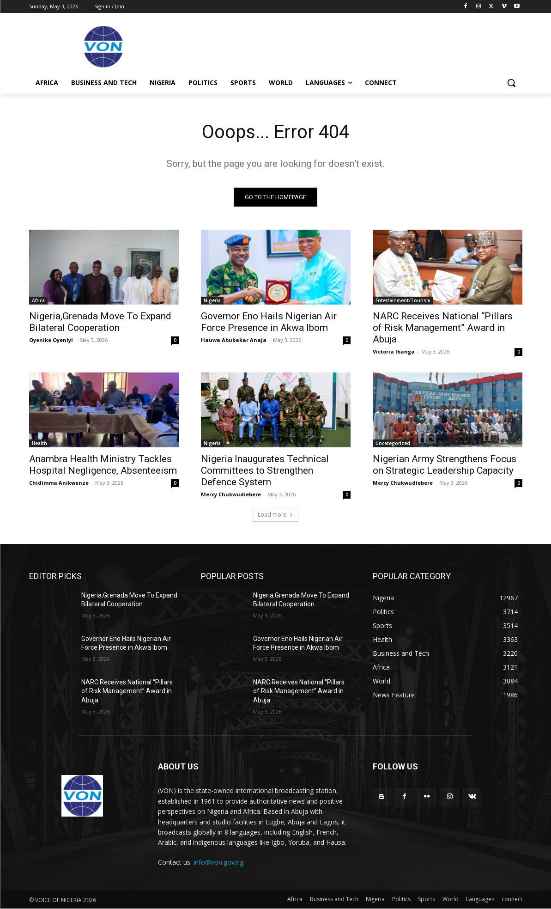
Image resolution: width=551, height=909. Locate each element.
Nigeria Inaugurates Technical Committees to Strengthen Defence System (265, 470)
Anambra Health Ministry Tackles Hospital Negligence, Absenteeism (103, 464)
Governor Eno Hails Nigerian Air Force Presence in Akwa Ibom (269, 322)
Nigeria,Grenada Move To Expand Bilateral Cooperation (100, 322)
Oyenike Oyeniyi (51, 339)
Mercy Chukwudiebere (231, 494)
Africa (38, 300)
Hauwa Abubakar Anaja (233, 339)
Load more (275, 515)
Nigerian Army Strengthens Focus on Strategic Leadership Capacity (444, 464)
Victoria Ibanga (394, 351)
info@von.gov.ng (218, 862)
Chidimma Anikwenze (59, 482)
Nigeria (212, 300)
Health (39, 443)
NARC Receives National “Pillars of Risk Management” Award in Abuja (443, 328)
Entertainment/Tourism (402, 300)
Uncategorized (392, 443)
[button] (511, 83)
